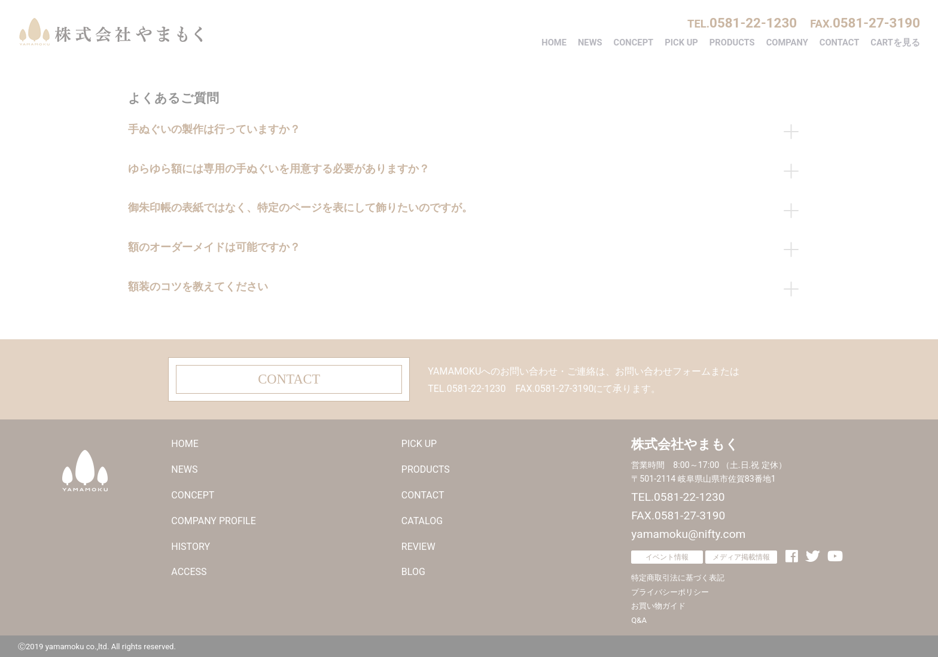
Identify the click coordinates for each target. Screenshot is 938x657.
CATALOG (422, 519)
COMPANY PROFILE (213, 519)
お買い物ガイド (658, 604)
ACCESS (188, 570)
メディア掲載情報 (741, 554)
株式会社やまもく (110, 31)
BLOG (413, 570)
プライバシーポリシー (670, 590)
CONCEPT (634, 42)
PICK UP (681, 42)
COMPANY (787, 42)
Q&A (639, 618)
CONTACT (840, 42)
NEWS (590, 42)
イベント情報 (667, 554)
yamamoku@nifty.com (688, 532)
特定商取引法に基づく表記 (677, 575)
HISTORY (190, 544)
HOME (554, 42)
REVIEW (418, 544)
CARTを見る (895, 42)
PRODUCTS (732, 42)
